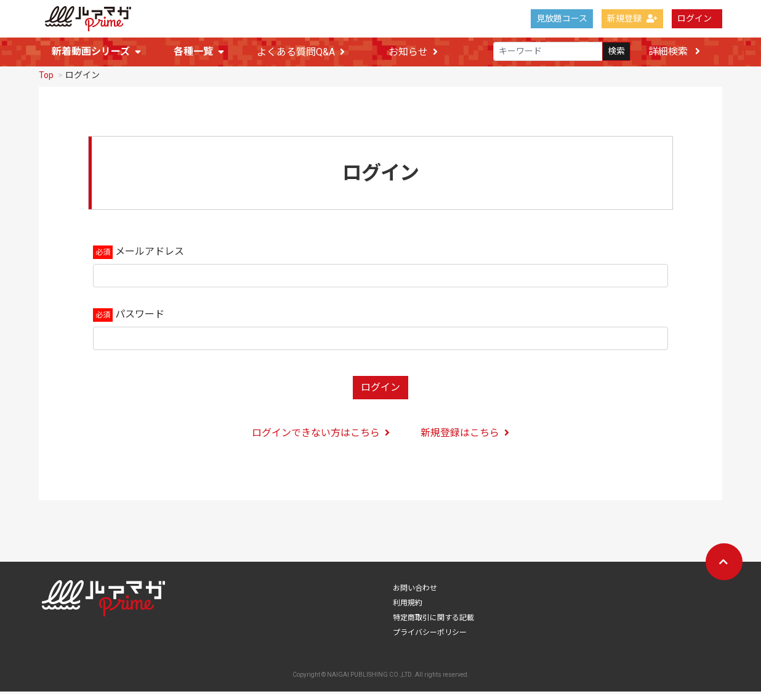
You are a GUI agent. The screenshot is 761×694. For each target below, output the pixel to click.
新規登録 (632, 18)
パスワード (139, 316)
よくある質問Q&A (301, 52)
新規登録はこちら (465, 435)
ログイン (694, 18)
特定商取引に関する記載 (433, 620)
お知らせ (413, 52)
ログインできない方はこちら (321, 435)
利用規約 (407, 605)
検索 (616, 52)
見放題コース (561, 18)
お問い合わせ (415, 590)
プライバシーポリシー (430, 635)
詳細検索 (674, 51)
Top (46, 77)
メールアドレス (149, 254)
